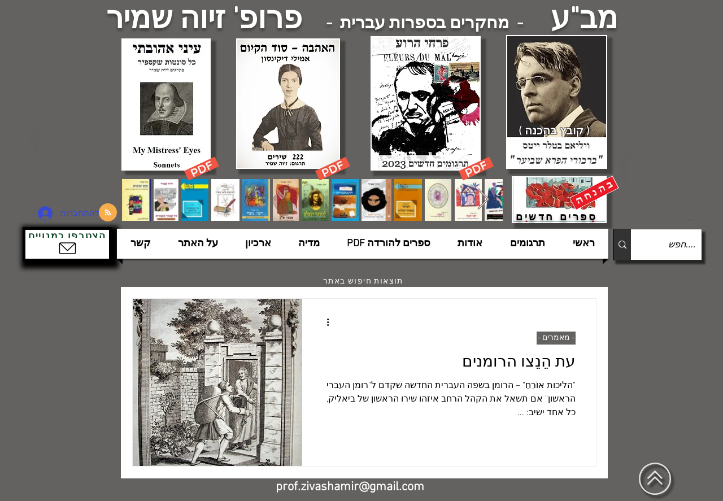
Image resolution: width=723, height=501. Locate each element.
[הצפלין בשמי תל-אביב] (72, 161)
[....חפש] (675, 244)
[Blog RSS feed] (108, 213)
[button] (67, 244)
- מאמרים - (556, 338)
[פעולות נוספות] (323, 322)
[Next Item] (483, 200)
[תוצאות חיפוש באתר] (364, 281)
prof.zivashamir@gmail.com (350, 487)
